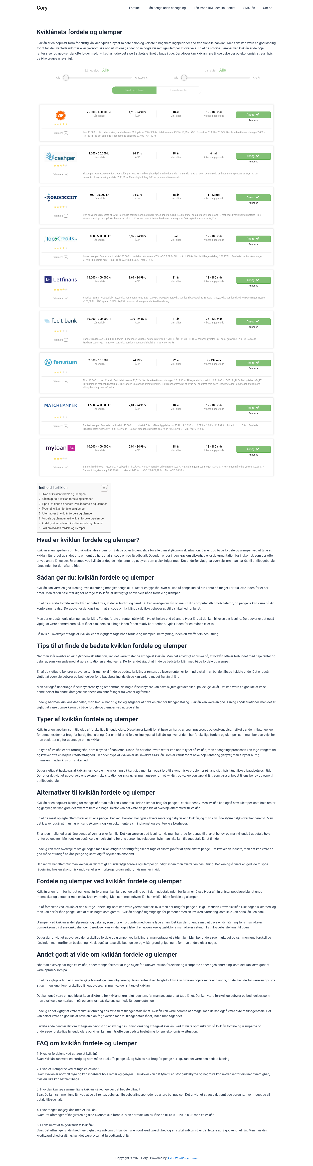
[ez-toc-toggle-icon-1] (107, 488)
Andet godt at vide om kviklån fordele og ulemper (75, 523)
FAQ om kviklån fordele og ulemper (65, 528)
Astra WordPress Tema (182, 1158)
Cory (42, 8)
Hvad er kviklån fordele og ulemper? (66, 494)
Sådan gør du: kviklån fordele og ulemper (69, 499)
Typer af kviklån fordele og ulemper (65, 508)
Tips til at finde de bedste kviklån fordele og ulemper (77, 504)
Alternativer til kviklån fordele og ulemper (69, 513)
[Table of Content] (109, 488)
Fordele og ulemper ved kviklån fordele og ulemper (76, 518)
